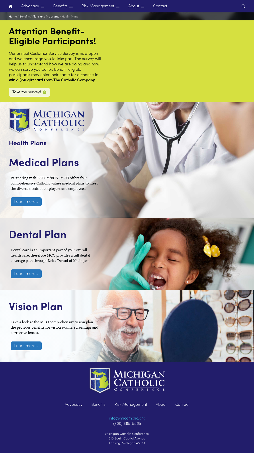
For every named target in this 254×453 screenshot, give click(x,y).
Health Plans (70, 16)
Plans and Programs (45, 16)
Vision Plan (49, 303)
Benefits (25, 16)
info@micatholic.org (127, 418)
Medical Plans (61, 159)
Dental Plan (52, 231)
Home (13, 16)
